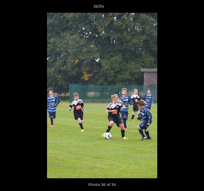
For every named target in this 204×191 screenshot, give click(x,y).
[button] (185, 7)
